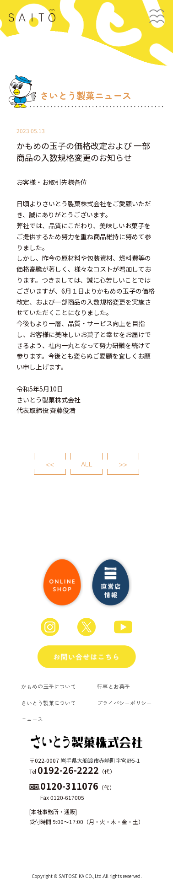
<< (50, 463)
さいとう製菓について (48, 703)
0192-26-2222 (68, 770)
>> (123, 463)
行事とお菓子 (113, 686)
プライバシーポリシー (124, 703)
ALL (86, 463)
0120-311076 (69, 786)
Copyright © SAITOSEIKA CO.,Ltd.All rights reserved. (87, 876)
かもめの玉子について (48, 686)
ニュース (32, 719)
